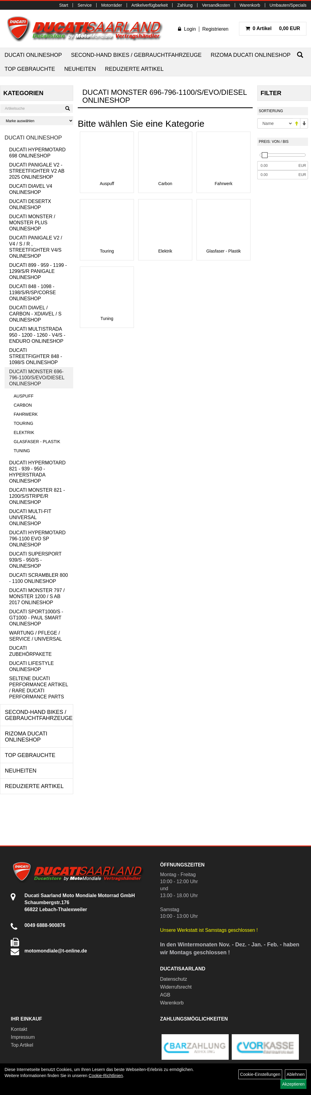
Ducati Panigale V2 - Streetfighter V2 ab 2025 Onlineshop (36, 171)
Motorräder (111, 5)
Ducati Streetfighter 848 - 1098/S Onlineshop (35, 356)
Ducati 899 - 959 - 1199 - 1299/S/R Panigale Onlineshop (38, 271)
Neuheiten (80, 69)
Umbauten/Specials (288, 5)
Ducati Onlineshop (33, 55)
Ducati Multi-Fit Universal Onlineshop (30, 517)
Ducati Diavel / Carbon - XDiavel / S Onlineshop (35, 313)
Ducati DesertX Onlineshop (30, 204)
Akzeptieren (293, 1084)
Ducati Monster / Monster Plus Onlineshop (32, 222)
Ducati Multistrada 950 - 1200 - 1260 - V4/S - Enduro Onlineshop (37, 335)
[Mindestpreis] (277, 165)
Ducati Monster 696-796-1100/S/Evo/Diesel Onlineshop (36, 377)
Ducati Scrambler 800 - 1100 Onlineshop (38, 578)
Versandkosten (216, 5)
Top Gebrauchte (30, 69)
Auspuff (23, 396)
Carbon (23, 405)
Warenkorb (250, 5)
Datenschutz (173, 979)
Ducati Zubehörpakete (30, 651)
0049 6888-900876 (44, 925)
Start (63, 5)
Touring (23, 423)
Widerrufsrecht (176, 987)
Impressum (23, 1037)
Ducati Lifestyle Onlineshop (31, 666)
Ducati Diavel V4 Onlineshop (30, 189)
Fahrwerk (26, 414)
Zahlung (185, 5)
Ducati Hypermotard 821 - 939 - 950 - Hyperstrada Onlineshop (37, 472)
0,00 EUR (272, 28)
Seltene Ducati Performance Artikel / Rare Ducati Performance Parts (38, 687)
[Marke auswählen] (36, 120)
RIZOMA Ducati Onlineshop (251, 55)
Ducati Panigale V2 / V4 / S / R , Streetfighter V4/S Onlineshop (35, 247)
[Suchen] (300, 54)
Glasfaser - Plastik (37, 441)
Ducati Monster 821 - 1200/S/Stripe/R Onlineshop (37, 496)
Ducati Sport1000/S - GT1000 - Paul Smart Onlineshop (36, 617)
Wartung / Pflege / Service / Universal (35, 636)
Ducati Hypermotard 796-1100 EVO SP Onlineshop (37, 538)
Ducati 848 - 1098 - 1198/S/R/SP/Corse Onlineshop (32, 292)
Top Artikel (22, 1045)
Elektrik (24, 432)
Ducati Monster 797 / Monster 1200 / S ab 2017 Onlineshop (37, 596)
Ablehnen (296, 1074)
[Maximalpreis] (277, 174)
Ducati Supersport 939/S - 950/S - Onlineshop (35, 560)
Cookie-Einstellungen (260, 1074)
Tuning (22, 450)
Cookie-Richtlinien (106, 1075)
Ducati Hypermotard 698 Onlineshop (37, 152)
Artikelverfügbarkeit (150, 5)
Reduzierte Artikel (134, 69)
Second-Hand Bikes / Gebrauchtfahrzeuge (136, 55)
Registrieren (215, 29)
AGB (165, 994)
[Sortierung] (275, 123)
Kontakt (19, 1029)
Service (84, 5)
